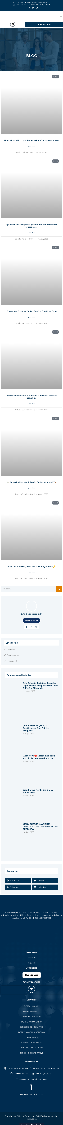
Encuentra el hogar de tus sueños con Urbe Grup (32, 311)
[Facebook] (26, 8)
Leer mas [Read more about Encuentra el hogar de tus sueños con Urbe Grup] (31, 317)
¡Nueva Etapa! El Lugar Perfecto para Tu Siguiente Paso (31, 140)
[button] (18, 880)
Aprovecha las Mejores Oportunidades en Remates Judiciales (31, 225)
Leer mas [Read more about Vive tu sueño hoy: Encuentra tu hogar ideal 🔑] (31, 572)
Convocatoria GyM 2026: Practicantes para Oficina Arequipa (36, 728)
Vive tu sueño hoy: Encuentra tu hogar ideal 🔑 (31, 566)
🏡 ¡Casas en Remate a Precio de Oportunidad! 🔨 (31, 482)
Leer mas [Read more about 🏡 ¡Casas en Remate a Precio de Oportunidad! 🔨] (31, 488)
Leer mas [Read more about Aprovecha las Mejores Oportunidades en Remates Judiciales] (31, 233)
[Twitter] (30, 8)
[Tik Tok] (37, 8)
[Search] (59, 589)
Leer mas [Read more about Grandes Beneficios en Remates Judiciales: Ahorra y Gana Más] (31, 403)
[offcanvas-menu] (61, 16)
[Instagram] (33, 8)
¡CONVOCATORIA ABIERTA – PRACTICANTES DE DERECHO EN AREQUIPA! (40, 826)
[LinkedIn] (36, 627)
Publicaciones (31, 620)
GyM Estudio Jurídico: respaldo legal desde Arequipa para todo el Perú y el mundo (40, 685)
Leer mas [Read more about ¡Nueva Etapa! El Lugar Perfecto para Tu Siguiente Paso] (31, 146)
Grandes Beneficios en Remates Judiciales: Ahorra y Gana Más (32, 396)
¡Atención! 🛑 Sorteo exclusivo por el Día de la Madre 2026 (39, 757)
